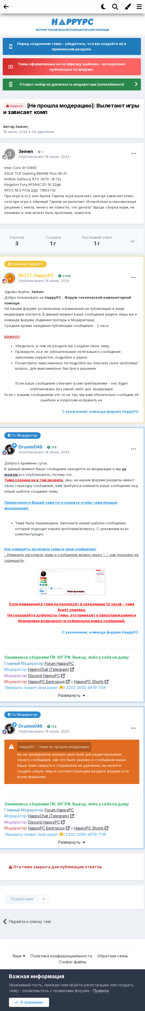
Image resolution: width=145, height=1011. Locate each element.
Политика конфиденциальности (61, 955)
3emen (21, 126)
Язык (18, 955)
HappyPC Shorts (89, 681)
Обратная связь (112, 955)
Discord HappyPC (44, 675)
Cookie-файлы (72, 961)
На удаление (43, 131)
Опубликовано (43, 156)
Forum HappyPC (59, 663)
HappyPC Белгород (46, 681)
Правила (101, 990)
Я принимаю (29, 1002)
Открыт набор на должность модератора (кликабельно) (71, 84)
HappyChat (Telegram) (48, 669)
